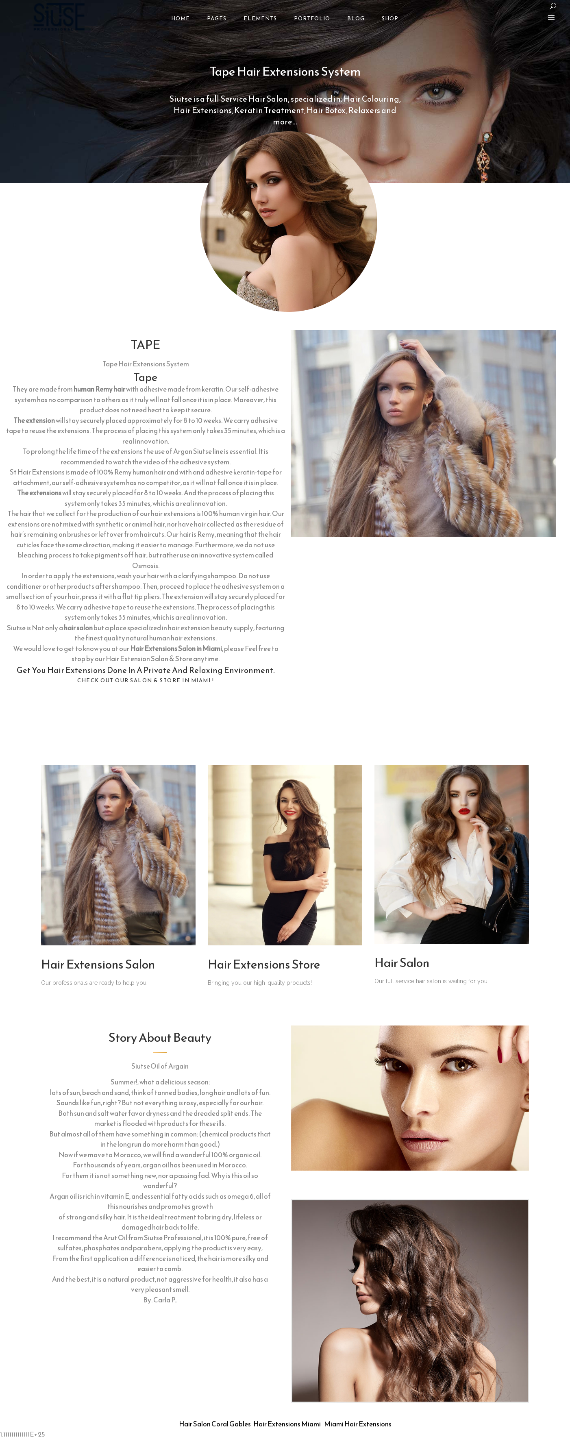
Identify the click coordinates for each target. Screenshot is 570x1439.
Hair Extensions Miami (287, 1424)
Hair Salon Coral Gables (215, 1424)
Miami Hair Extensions (358, 1424)
